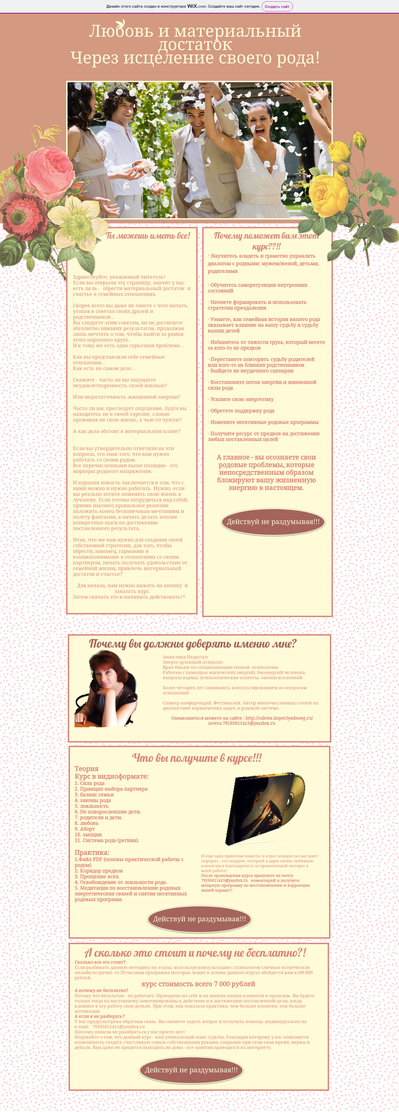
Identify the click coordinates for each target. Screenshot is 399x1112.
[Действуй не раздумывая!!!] (273, 522)
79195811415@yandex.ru (249, 723)
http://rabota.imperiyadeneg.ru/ (279, 718)
